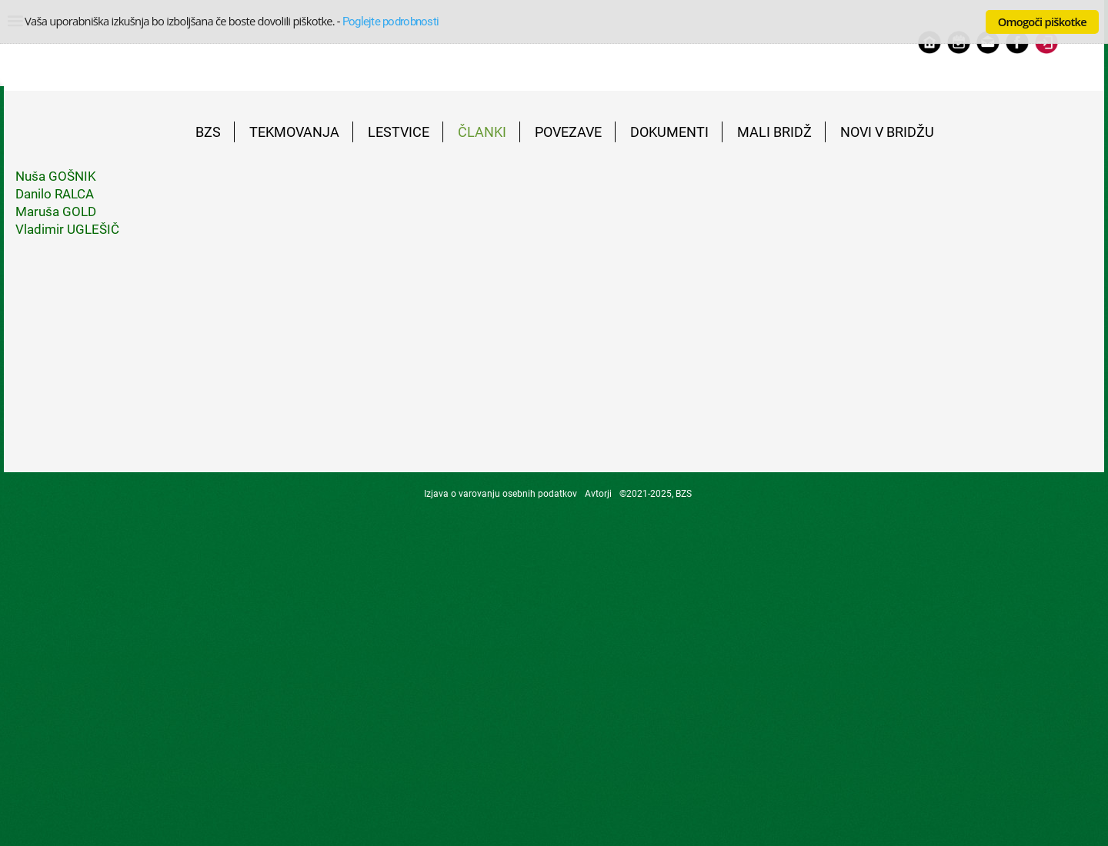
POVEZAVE (568, 132)
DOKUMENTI (669, 132)
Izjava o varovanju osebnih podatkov (500, 493)
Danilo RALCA (54, 194)
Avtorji (598, 493)
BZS (208, 132)
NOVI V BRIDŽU (887, 132)
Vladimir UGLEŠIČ (67, 229)
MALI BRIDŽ (774, 132)
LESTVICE (398, 132)
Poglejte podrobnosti (390, 21)
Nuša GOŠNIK (55, 176)
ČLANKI (482, 132)
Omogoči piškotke (1042, 21)
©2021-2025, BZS (655, 493)
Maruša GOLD (55, 211)
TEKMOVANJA (294, 132)
